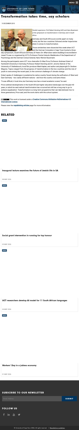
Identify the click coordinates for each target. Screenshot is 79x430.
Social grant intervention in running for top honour (27, 235)
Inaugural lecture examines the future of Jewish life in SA (30, 170)
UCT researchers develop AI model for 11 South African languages (34, 300)
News (4, 120)
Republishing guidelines (57, 428)
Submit (69, 399)
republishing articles (21, 105)
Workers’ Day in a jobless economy (19, 365)
